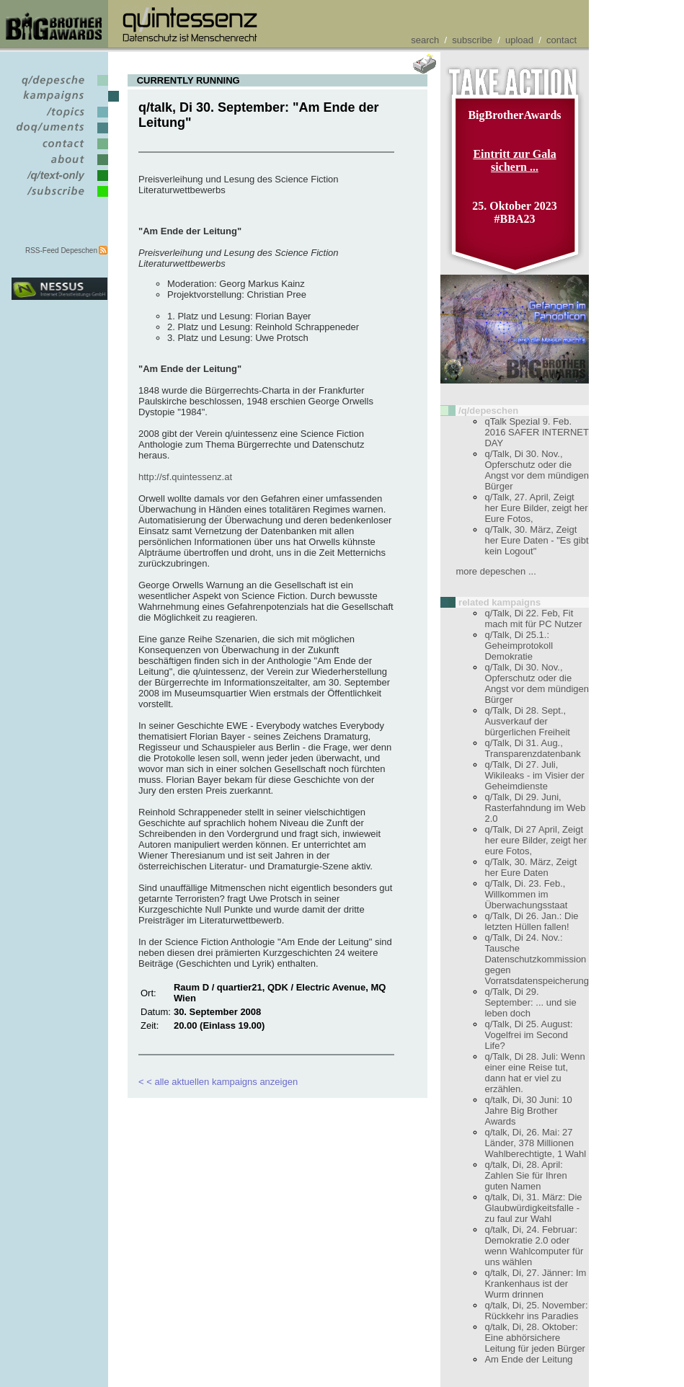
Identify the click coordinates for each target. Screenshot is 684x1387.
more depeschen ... (496, 571)
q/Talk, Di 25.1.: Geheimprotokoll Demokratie (518, 645)
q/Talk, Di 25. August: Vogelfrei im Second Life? (528, 1035)
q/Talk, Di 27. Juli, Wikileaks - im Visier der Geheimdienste (534, 775)
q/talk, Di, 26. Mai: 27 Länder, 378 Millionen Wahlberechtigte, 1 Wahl (535, 1143)
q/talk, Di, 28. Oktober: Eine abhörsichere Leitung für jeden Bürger (534, 1337)
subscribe (472, 40)
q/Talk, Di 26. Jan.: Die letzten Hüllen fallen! (531, 921)
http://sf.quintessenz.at (185, 476)
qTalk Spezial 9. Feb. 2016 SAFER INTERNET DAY (536, 432)
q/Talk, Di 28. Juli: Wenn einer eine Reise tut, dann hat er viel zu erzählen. (534, 1072)
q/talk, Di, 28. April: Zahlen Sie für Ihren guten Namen (525, 1175)
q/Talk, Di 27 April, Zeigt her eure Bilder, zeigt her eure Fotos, (535, 840)
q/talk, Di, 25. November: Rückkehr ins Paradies (535, 1310)
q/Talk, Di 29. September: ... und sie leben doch (530, 1002)
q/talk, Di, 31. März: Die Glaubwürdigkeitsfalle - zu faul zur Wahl (533, 1208)
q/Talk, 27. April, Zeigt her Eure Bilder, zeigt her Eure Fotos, (535, 508)
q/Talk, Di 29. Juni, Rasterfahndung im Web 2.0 (534, 808)
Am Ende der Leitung (528, 1359)
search (425, 40)
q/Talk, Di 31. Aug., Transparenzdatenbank (532, 748)
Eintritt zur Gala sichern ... (514, 160)
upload (519, 40)
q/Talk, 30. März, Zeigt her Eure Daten (530, 867)
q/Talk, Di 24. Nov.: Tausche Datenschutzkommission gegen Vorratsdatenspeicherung (536, 959)
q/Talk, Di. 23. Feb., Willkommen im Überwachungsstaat (525, 894)
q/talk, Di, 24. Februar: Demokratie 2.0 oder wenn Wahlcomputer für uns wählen (533, 1245)
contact (561, 40)
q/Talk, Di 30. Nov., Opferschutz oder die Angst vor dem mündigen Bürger (536, 470)
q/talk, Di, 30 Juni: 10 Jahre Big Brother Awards (528, 1110)
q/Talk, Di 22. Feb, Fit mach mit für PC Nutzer (533, 618)
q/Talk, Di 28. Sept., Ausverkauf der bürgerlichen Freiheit (527, 721)
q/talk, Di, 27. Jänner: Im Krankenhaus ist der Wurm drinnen (535, 1283)
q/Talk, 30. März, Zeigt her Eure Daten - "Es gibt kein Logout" (536, 540)
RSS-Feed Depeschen (61, 250)
